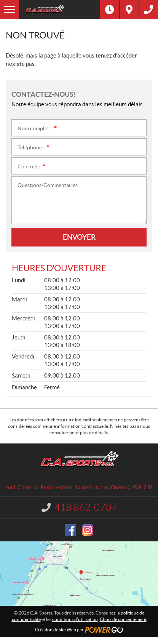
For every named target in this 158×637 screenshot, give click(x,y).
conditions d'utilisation (75, 619)
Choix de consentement (123, 619)
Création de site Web (55, 629)
